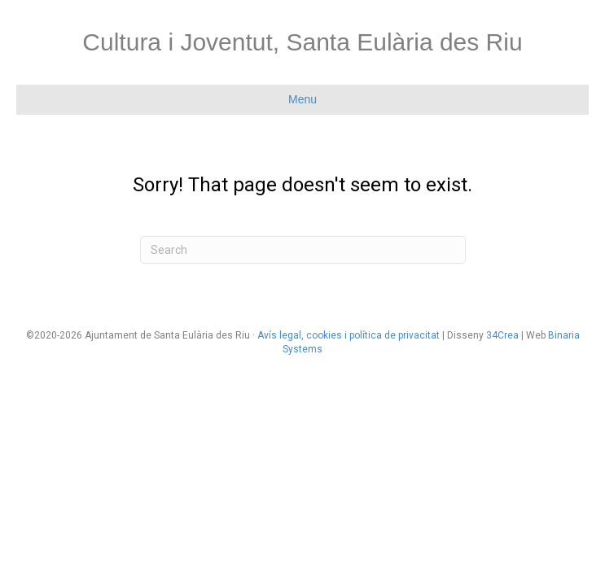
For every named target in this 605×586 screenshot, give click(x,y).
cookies (324, 335)
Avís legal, (281, 335)
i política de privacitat (391, 335)
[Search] (303, 250)
